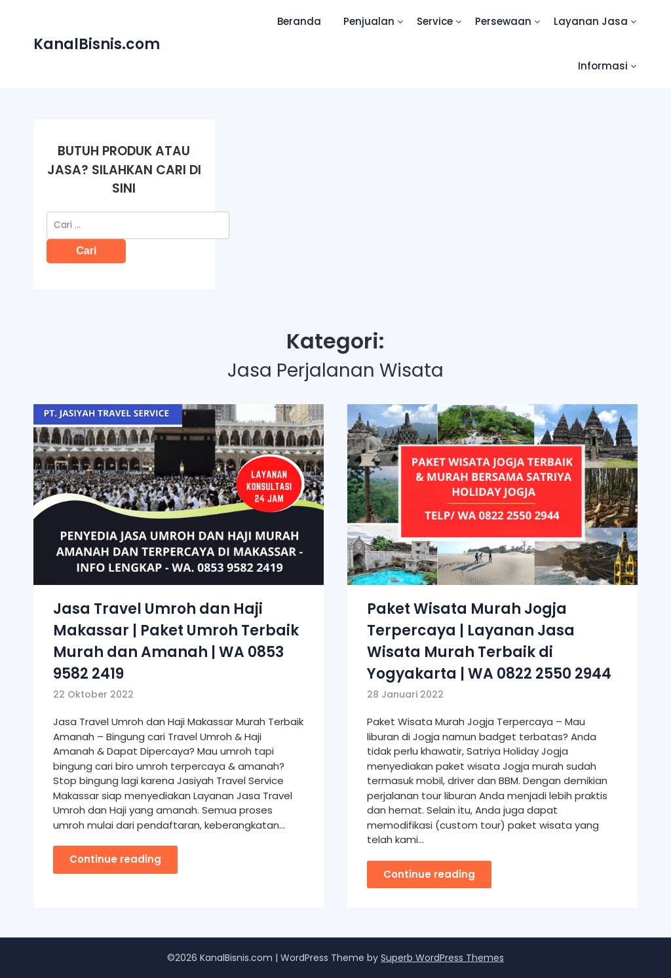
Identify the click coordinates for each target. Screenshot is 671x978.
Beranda (299, 21)
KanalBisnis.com (96, 44)
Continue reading (115, 859)
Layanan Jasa (591, 21)
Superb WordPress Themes (442, 957)
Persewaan (503, 21)
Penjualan (368, 21)
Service (435, 21)
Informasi (603, 66)
